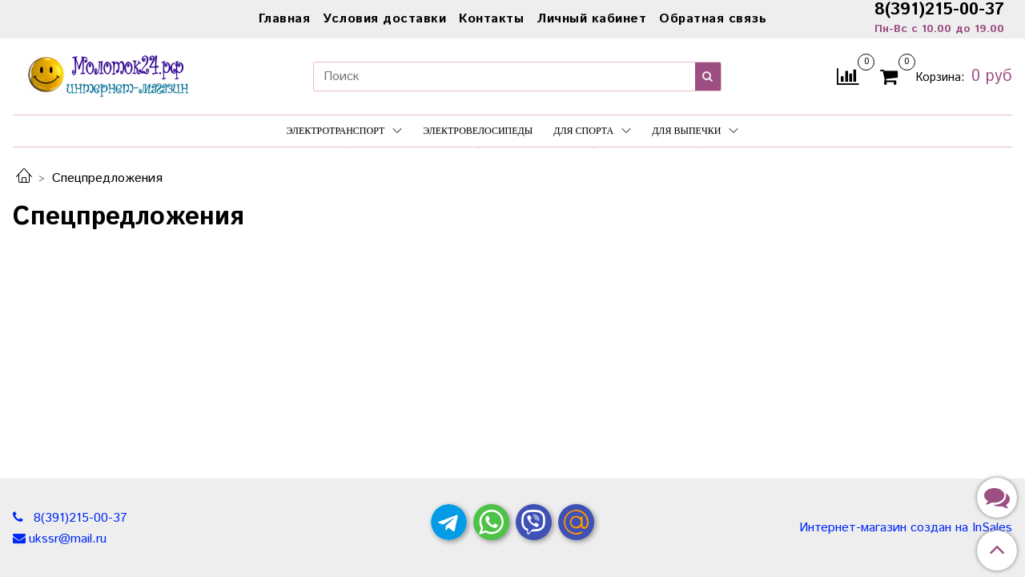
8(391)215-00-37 (78, 518)
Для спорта (592, 130)
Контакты (491, 19)
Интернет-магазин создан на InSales (905, 528)
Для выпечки (695, 130)
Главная (285, 19)
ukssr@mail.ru (68, 539)
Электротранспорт (345, 130)
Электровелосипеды (478, 130)
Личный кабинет (591, 19)
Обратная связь (712, 19)
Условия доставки (384, 19)
